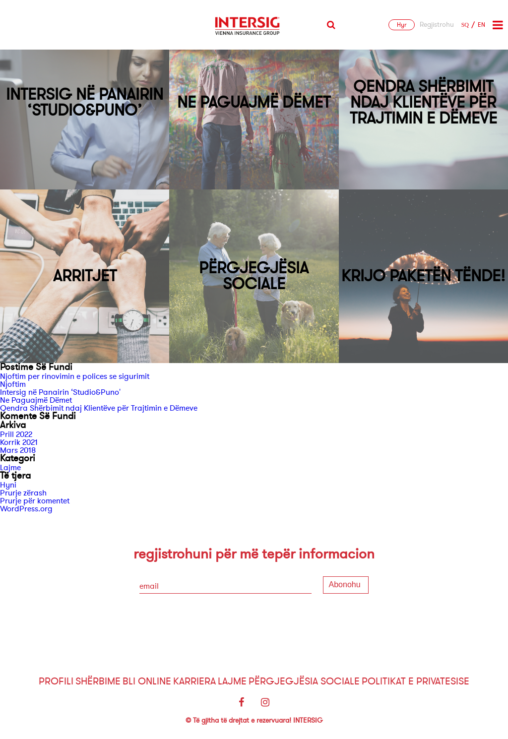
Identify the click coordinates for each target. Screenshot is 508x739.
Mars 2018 (18, 450)
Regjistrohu (437, 24)
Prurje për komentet (34, 500)
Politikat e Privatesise (415, 681)
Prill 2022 (16, 434)
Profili (56, 681)
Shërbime (98, 681)
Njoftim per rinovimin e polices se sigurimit (74, 376)
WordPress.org (26, 508)
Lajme (10, 467)
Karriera (194, 681)
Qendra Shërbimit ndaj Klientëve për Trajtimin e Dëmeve (98, 408)
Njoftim (13, 384)
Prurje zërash (23, 493)
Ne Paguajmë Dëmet (36, 400)
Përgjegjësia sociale (304, 681)
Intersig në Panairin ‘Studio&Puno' (60, 392)
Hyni (8, 485)
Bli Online (147, 681)
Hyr (401, 25)
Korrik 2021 (19, 442)
